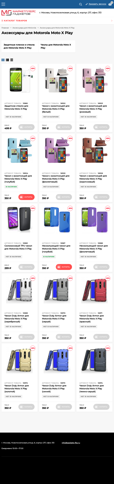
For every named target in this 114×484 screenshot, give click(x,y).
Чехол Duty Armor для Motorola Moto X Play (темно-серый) (91, 388)
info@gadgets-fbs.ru (71, 443)
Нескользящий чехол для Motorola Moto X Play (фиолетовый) (93, 248)
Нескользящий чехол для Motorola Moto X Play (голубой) (56, 248)
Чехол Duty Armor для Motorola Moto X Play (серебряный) (16, 318)
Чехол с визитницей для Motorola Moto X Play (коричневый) (93, 179)
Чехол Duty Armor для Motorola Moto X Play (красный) (91, 318)
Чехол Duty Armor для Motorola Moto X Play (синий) (54, 388)
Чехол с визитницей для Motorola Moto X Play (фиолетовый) (55, 179)
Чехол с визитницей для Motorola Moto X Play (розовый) (93, 109)
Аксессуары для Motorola (24, 28)
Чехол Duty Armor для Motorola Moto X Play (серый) (54, 318)
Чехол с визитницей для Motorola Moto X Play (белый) (55, 109)
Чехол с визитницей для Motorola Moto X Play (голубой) (18, 179)
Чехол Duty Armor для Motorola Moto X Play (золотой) (16, 388)
